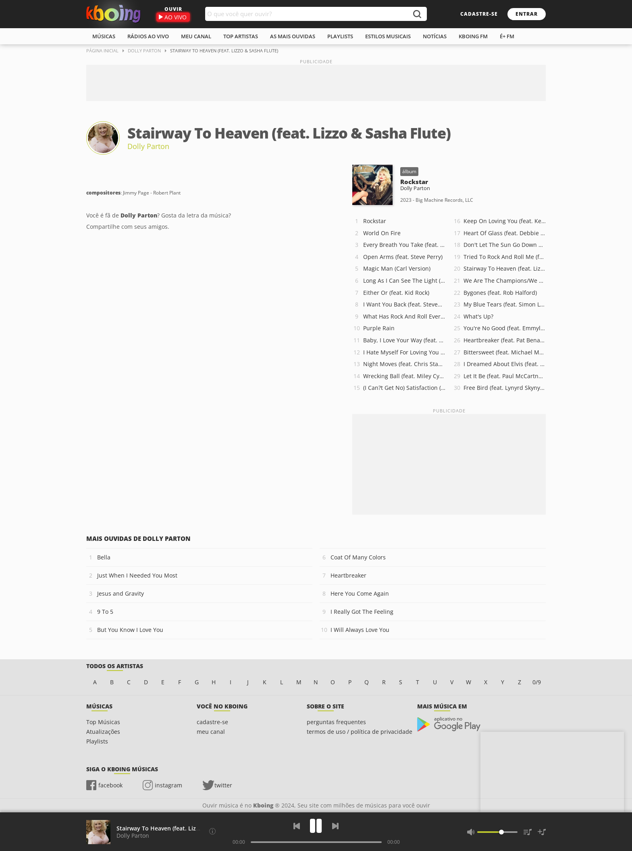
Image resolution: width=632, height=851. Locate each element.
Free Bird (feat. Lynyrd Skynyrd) (505, 387)
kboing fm (473, 36)
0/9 (536, 682)
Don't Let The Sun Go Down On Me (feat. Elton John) (505, 244)
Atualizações (103, 731)
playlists (340, 36)
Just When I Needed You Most (137, 575)
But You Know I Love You (130, 630)
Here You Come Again (360, 593)
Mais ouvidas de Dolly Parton (138, 538)
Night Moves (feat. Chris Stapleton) (404, 364)
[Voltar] (296, 826)
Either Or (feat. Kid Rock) (396, 292)
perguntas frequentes (336, 722)
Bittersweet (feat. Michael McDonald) (505, 352)
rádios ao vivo (148, 36)
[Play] (316, 826)
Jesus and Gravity (120, 593)
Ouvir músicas (113, 14)
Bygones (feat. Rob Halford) (500, 292)
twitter (223, 785)
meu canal (196, 36)
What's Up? (478, 316)
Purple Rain (379, 328)
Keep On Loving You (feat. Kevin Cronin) (505, 221)
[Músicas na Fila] (528, 832)
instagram (168, 785)
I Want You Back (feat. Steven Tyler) (404, 304)
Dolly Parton (148, 146)
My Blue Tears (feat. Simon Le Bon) (505, 304)
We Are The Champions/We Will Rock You (505, 280)
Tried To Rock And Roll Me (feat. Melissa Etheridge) (505, 257)
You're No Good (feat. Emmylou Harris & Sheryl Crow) (505, 328)
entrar (527, 13)
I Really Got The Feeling (362, 611)
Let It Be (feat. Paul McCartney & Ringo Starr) (505, 376)
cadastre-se (479, 13)
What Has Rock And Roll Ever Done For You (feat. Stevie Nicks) (404, 316)
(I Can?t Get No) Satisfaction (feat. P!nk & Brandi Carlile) (404, 387)
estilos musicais (388, 36)
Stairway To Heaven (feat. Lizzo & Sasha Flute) (505, 268)
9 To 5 (105, 611)
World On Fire (382, 233)
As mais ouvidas (292, 36)
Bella (103, 557)
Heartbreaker (348, 575)
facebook (110, 785)
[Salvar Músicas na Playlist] (542, 832)
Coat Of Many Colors (358, 557)
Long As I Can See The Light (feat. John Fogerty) (404, 280)
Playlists (97, 741)
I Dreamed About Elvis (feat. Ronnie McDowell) (505, 364)
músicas (103, 36)
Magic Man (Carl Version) (396, 268)
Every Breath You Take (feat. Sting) (404, 244)
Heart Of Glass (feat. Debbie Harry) (505, 233)
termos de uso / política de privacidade (359, 731)
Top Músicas (103, 722)
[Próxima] (335, 826)
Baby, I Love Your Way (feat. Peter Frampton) (404, 340)
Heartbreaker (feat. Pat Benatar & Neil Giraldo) (505, 340)
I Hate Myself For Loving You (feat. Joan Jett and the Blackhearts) (404, 352)
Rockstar (374, 221)
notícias (435, 36)
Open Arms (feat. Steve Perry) (403, 257)
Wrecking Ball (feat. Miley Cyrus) (404, 376)
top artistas (240, 36)
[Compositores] (212, 831)
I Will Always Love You (360, 630)
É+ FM (507, 36)
